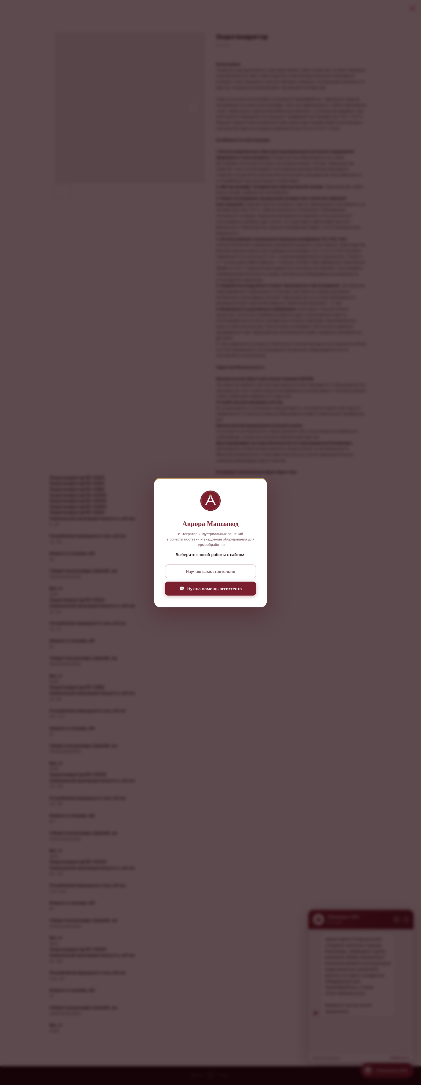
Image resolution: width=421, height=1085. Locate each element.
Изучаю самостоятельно (210, 571)
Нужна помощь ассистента (210, 588)
